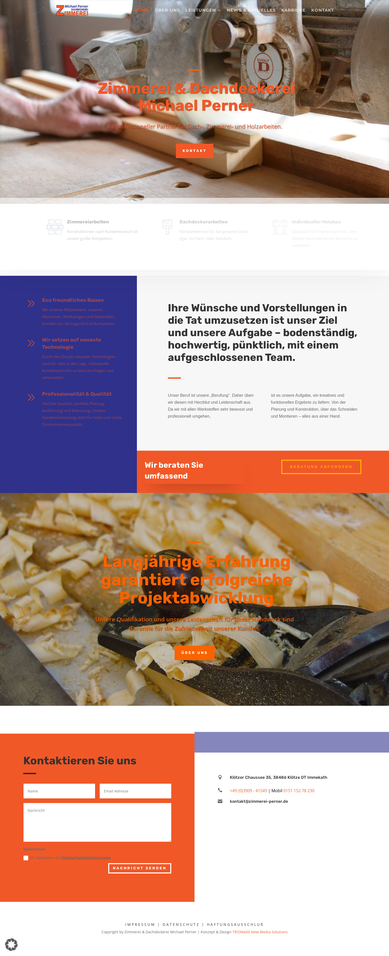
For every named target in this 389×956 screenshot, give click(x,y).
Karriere (293, 11)
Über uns (167, 11)
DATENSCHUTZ (181, 924)
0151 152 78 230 (298, 790)
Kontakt (322, 11)
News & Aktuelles (251, 11)
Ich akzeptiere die (67, 857)
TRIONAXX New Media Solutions (260, 931)
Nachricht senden (140, 868)
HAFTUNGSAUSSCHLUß (235, 924)
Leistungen (200, 11)
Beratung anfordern (321, 467)
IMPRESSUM (140, 924)
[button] (11, 944)
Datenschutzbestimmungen (86, 857)
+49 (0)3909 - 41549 (248, 790)
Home (141, 11)
